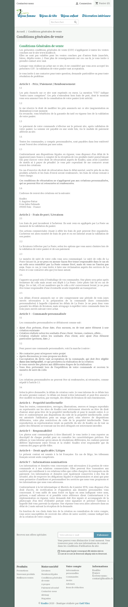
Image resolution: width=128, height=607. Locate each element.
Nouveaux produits (26, 574)
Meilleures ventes (25, 578)
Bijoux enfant (69, 16)
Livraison (45, 570)
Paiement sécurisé (50, 588)
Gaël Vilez (84, 603)
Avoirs (69, 580)
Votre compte (73, 566)
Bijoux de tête (48, 16)
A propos (45, 584)
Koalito (44, 603)
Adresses (70, 584)
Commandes (72, 577)
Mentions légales (49, 574)
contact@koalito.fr (102, 578)
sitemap (45, 595)
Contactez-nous (25, 3)
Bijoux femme (26, 16)
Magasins (46, 598)
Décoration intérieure (96, 16)
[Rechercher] (64, 22)
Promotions (22, 570)
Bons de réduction (75, 587)
